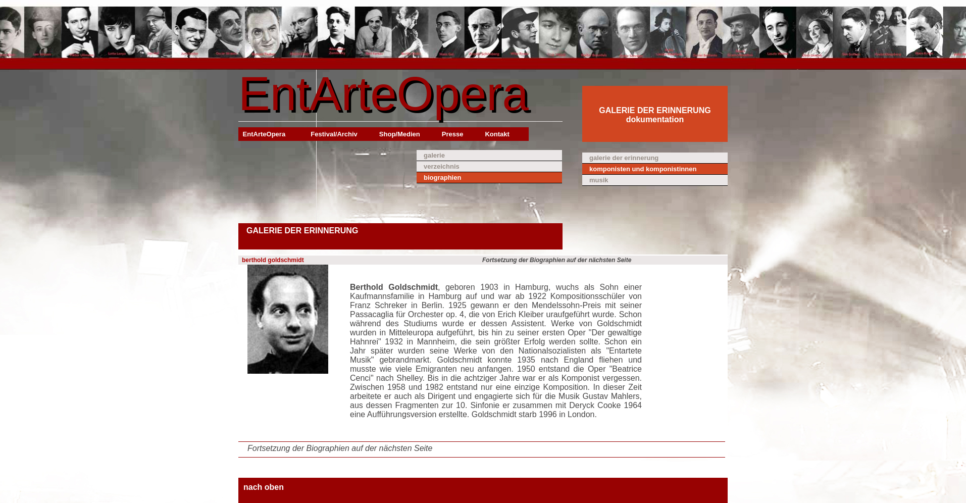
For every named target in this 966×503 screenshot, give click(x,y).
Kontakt (497, 134)
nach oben (263, 487)
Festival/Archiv (334, 134)
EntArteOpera (383, 93)
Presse (453, 134)
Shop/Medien (399, 134)
